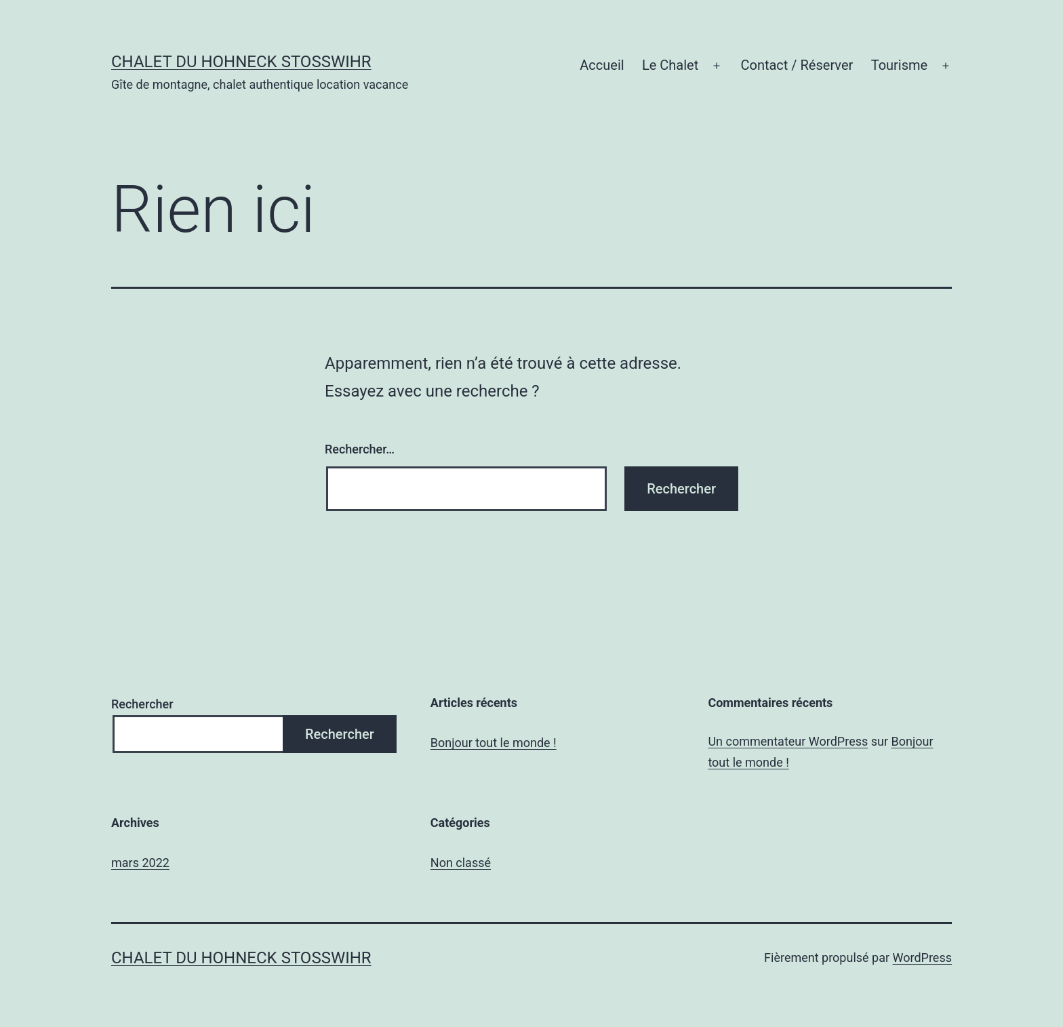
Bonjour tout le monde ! (493, 743)
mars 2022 (140, 862)
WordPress (922, 957)
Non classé (460, 862)
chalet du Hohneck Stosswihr (241, 61)
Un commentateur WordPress (788, 741)
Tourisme (899, 65)
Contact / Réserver (796, 65)
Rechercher (142, 704)
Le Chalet (670, 65)
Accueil (602, 65)
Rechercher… (360, 449)
